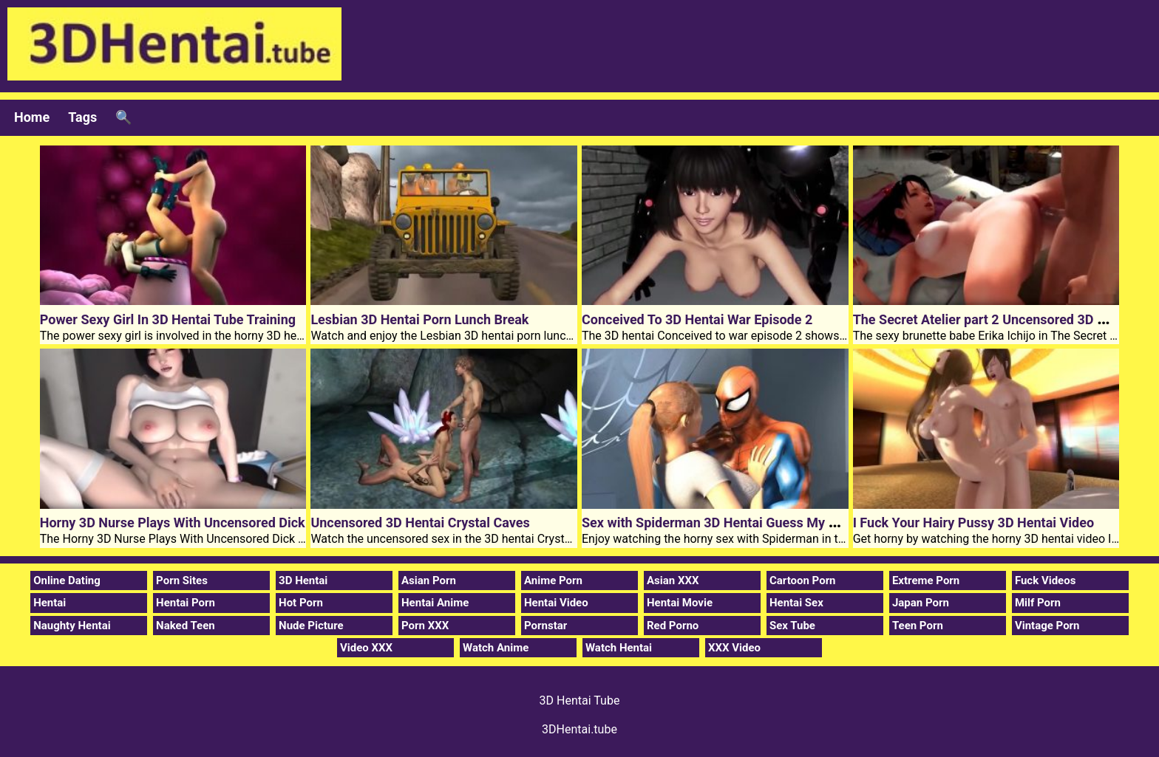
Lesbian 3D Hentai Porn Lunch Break (419, 319)
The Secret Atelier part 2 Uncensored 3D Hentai (994, 319)
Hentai (49, 602)
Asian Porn (428, 580)
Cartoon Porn (802, 580)
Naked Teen (185, 625)
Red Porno (673, 625)
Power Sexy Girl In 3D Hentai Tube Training (168, 319)
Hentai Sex (796, 602)
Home (32, 117)
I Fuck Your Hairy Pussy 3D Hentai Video (973, 522)
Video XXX (366, 647)
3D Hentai (303, 580)
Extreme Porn (925, 580)
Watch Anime (495, 647)
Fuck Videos (1045, 580)
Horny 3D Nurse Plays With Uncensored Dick (172, 522)
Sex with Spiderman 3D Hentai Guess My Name (722, 522)
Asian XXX (673, 580)
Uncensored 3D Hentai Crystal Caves (419, 522)
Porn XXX (425, 625)
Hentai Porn (185, 602)
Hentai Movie (680, 602)
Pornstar (545, 625)
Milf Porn (1038, 602)
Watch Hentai (618, 647)
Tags (82, 117)
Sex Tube (792, 625)
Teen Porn (917, 625)
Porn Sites (182, 580)
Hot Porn (301, 602)
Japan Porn (920, 602)
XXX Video (734, 647)
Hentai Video (556, 602)
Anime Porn (553, 580)
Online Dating (67, 580)
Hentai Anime (435, 602)
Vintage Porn (1047, 625)
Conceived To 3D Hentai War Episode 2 (697, 319)
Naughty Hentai (72, 625)
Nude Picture (311, 625)
